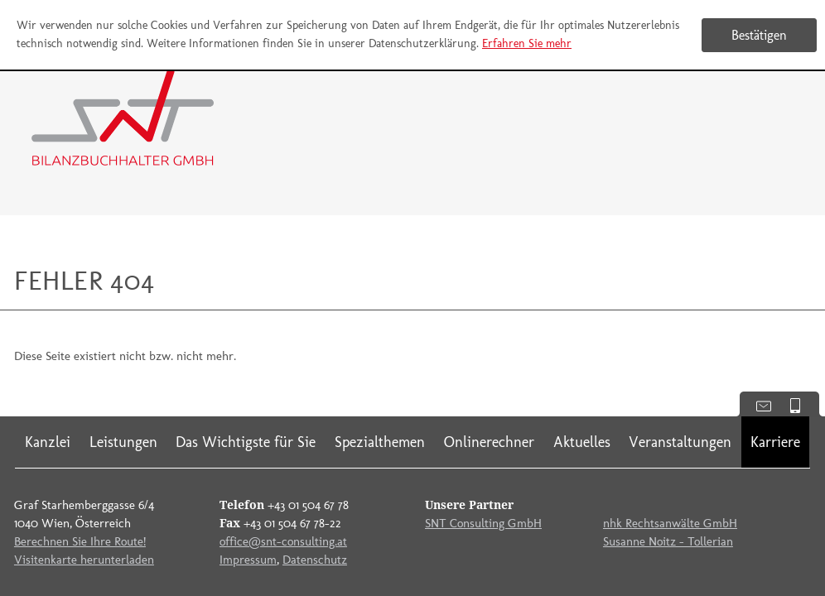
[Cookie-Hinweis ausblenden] (759, 35)
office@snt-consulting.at (283, 541)
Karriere (775, 442)
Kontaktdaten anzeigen (757, 404)
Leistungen (123, 442)
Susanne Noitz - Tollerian (668, 541)
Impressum (248, 559)
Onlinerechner (489, 442)
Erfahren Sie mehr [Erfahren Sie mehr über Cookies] (527, 43)
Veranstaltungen (680, 442)
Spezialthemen (380, 442)
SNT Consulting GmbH (483, 523)
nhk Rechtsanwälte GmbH (670, 523)
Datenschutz (314, 559)
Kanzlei (47, 442)
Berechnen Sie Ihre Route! (80, 541)
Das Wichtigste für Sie (246, 442)
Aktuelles (581, 442)
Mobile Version (801, 404)
